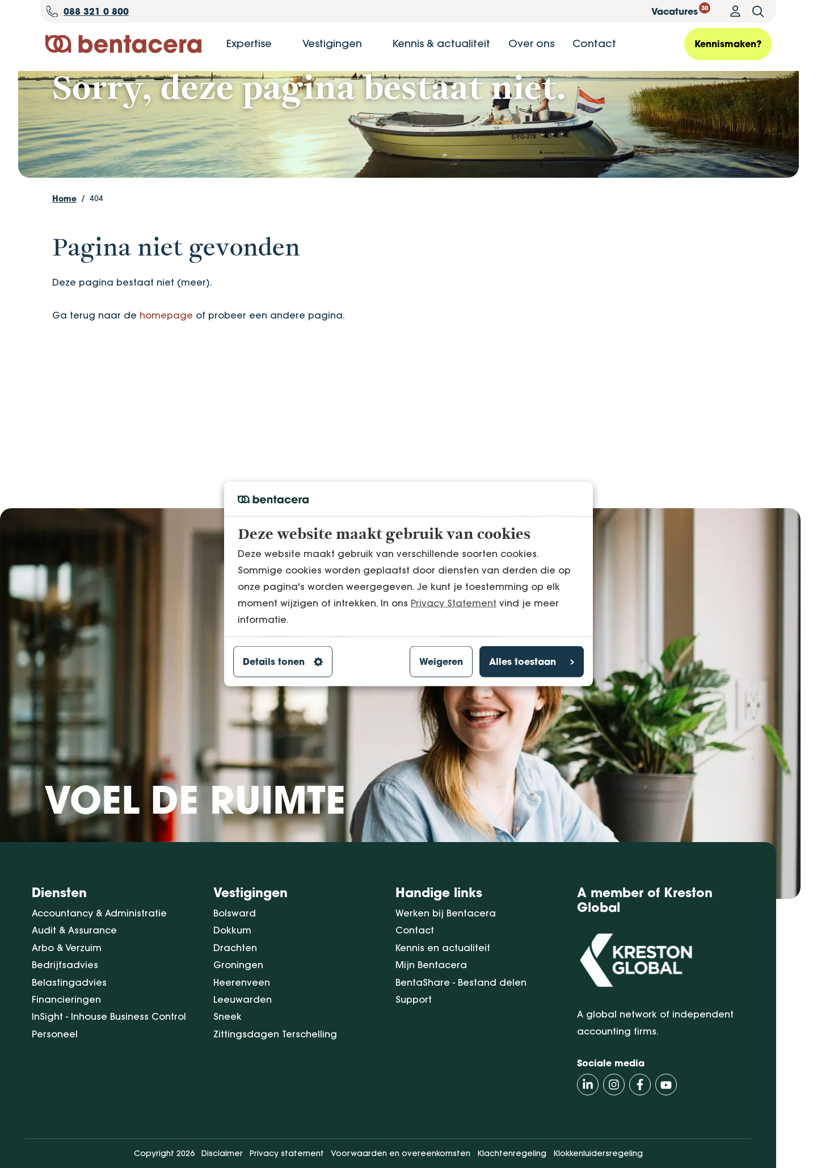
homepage (166, 367)
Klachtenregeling (511, 1154)
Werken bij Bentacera (445, 913)
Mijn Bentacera (431, 965)
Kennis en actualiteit (442, 947)
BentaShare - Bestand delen (461, 982)
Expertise (249, 43)
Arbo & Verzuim (67, 947)
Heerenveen (241, 982)
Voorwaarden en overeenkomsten (400, 1154)
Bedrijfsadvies (65, 965)
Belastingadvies (69, 982)
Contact (594, 43)
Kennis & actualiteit (441, 43)
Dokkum (232, 930)
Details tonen (283, 661)
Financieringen (66, 999)
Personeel (55, 1034)
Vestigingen (332, 43)
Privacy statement (287, 1154)
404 (96, 250)
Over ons (531, 43)
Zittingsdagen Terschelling (275, 1034)
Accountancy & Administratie (99, 913)
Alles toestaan (531, 661)
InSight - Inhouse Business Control (109, 1017)
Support (413, 999)
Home (64, 251)
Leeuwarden (242, 999)
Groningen (238, 965)
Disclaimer (222, 1154)
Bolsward (234, 913)
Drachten (235, 947)
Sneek (227, 1017)
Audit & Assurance (74, 930)
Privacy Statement (453, 602)
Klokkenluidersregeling (598, 1154)
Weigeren (441, 661)
